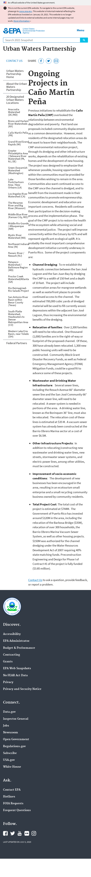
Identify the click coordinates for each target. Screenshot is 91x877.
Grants (8, 661)
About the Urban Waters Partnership (16, 87)
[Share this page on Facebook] (41, 61)
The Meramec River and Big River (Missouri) (17, 205)
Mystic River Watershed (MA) (17, 236)
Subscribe (10, 753)
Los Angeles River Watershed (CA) (17, 195)
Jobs (6, 725)
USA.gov (9, 760)
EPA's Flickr (26, 833)
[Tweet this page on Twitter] (48, 61)
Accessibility (12, 634)
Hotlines (9, 796)
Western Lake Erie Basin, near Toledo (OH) (18, 333)
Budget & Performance (19, 648)
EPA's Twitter (12, 833)
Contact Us (14, 61)
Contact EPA (12, 790)
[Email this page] (56, 61)
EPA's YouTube (19, 833)
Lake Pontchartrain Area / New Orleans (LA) (16, 183)
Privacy (8, 682)
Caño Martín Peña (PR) (18, 134)
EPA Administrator (16, 641)
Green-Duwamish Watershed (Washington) (17, 170)
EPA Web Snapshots (17, 668)
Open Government (16, 739)
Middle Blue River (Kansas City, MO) (18, 216)
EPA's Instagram (33, 833)
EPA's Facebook (5, 833)
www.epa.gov (25, 11)
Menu (80, 30)
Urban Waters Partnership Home (15, 74)
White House (12, 767)
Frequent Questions (17, 810)
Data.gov (9, 712)
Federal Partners (16, 343)
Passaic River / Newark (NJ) (16, 254)
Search (84, 40)
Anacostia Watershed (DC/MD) (14, 112)
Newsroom (10, 732)
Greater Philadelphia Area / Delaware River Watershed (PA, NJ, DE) (18, 156)
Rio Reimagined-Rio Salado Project (18, 289)
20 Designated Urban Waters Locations (15, 100)
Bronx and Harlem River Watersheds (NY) (18, 123)
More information (21, 21)
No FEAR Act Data (15, 675)
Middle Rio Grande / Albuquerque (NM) (18, 226)
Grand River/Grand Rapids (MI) (18, 143)
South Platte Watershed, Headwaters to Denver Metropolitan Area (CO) (18, 318)
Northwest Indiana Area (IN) (18, 245)
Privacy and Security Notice (22, 689)
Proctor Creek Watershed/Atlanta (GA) (18, 279)
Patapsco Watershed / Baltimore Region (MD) (18, 266)
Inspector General (15, 719)
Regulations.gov (14, 746)
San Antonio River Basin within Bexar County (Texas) (18, 301)
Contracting (11, 654)
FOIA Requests (13, 803)
